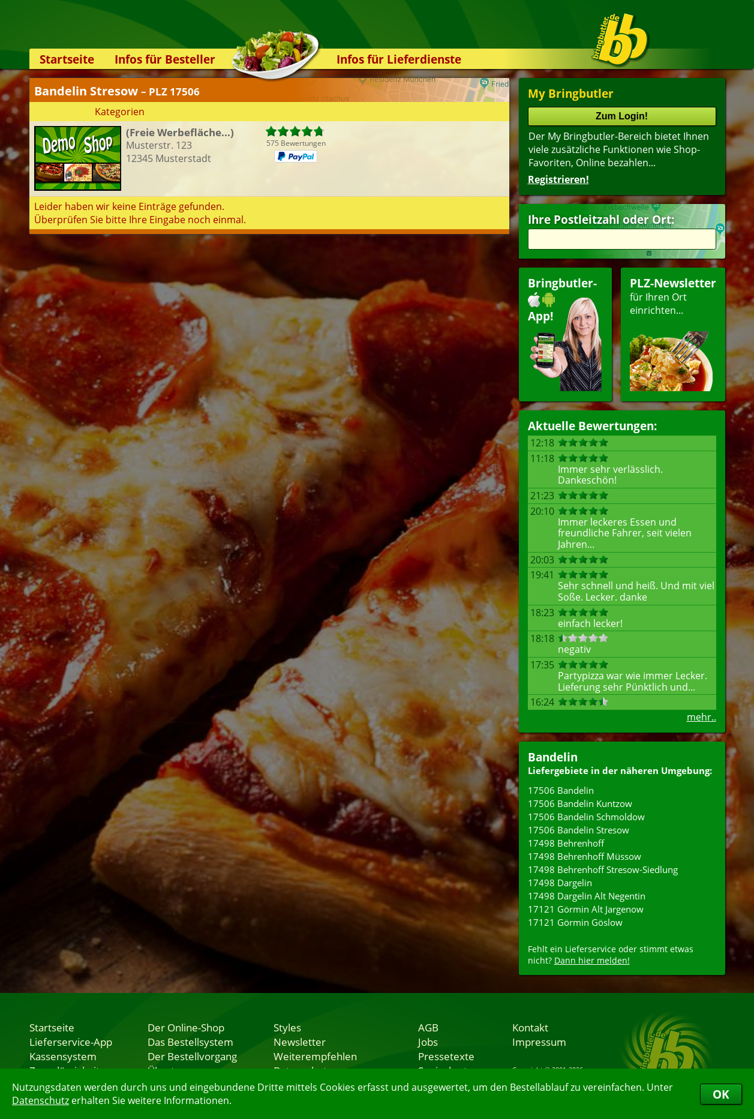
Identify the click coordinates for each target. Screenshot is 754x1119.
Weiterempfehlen (315, 1056)
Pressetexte (446, 1056)
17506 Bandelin (561, 790)
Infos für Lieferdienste (399, 59)
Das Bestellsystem (190, 1041)
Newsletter (300, 1041)
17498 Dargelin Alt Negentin (586, 896)
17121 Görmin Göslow (575, 922)
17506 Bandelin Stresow (578, 830)
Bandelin (553, 756)
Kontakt (530, 1027)
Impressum (539, 1041)
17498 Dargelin (560, 883)
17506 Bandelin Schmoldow (586, 817)
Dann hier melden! (592, 960)
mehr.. (701, 717)
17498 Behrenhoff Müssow (584, 856)
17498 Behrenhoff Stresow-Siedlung (603, 869)
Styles (287, 1027)
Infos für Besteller (165, 59)
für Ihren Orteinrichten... (673, 333)
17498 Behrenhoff (566, 843)
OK (721, 1094)
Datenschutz (40, 1100)
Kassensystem (63, 1056)
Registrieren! (558, 179)
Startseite (67, 59)
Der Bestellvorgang (192, 1056)
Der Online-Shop (186, 1027)
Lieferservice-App (70, 1041)
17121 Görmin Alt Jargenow (586, 909)
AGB (428, 1027)
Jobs (428, 1041)
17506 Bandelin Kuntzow (580, 803)
